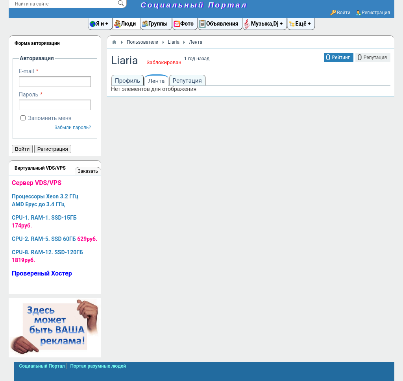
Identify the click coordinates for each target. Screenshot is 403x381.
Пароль (28, 94)
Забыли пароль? (72, 127)
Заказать (88, 171)
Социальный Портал (194, 5)
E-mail (26, 71)
